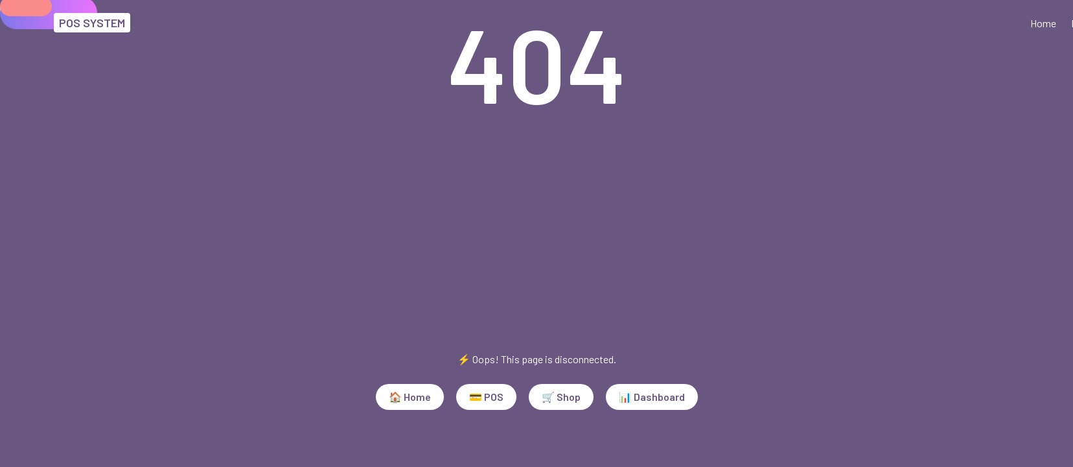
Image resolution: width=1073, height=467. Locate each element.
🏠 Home (410, 396)
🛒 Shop (561, 396)
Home (1043, 23)
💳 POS (486, 396)
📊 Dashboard (652, 396)
